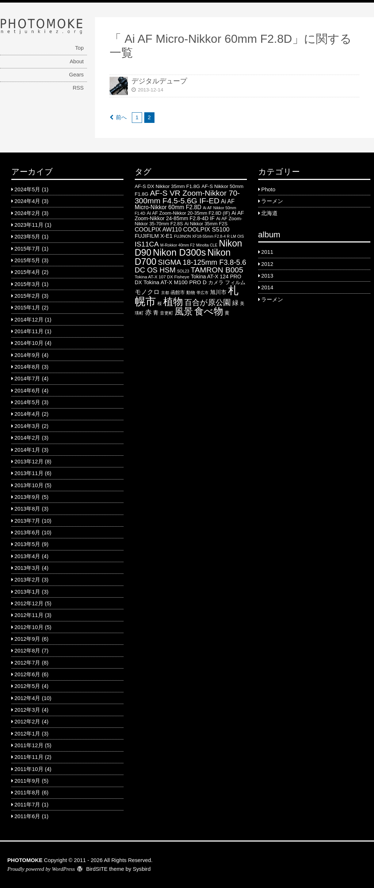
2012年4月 (28, 698)
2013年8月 (28, 509)
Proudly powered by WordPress (41, 869)
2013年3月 (28, 568)
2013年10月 (29, 485)
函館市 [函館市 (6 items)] (178, 292)
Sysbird (141, 869)
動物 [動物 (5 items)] (190, 292)
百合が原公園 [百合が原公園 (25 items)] (207, 302)
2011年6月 (28, 816)
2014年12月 (29, 320)
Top (79, 48)
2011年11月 (29, 757)
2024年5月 (28, 189)
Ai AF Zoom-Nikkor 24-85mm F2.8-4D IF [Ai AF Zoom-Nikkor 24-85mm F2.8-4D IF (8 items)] (189, 215)
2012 (267, 264)
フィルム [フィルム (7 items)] (235, 282)
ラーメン (272, 201)
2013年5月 (28, 544)
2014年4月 (28, 414)
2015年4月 (28, 272)
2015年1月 (28, 308)
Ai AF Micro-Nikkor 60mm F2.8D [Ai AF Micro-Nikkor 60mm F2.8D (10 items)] (185, 204)
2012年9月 (28, 639)
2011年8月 (28, 792)
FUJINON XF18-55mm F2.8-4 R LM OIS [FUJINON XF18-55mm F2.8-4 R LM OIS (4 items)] (209, 236)
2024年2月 (28, 213)
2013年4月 (28, 556)
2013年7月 (28, 521)
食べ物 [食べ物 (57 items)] (208, 311)
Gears (76, 75)
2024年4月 (28, 201)
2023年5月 (28, 237)
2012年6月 (28, 674)
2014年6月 (28, 391)
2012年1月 (28, 734)
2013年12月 (29, 461)
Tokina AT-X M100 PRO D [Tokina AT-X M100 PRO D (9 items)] (175, 282)
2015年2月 (28, 296)
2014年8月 (28, 367)
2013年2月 (28, 580)
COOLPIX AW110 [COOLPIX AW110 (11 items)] (158, 229)
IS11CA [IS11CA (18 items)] (147, 244)
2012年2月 (28, 722)
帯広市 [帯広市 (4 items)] (202, 292)
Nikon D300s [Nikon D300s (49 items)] (179, 252)
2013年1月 (28, 592)
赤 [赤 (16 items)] (148, 312)
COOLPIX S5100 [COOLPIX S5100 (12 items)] (206, 229)
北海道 (269, 213)
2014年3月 (28, 426)
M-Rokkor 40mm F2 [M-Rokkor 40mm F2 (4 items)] (177, 245)
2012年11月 (29, 615)
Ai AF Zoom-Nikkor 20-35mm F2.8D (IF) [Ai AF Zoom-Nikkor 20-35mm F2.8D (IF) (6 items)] (188, 213)
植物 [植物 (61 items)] (173, 301)
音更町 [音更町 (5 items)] (166, 313)
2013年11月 (29, 473)
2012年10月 (29, 627)
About (77, 61)
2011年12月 (29, 745)
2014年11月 (29, 331)
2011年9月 (28, 781)
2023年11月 (29, 225)
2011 (267, 252)
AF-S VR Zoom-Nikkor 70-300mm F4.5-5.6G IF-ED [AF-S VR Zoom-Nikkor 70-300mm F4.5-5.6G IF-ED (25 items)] (187, 197)
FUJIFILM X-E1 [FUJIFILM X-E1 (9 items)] (154, 236)
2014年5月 (28, 402)
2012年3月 (28, 710)
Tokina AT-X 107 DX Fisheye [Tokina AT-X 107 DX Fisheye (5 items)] (162, 276)
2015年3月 (28, 284)
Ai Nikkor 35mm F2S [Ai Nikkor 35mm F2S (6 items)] (206, 223)
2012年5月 (28, 686)
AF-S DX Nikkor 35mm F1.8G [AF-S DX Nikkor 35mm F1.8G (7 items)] (167, 186)
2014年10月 (29, 343)
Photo (268, 189)
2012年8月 (28, 651)
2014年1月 (28, 450)
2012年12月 (29, 603)
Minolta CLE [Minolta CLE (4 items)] (206, 245)
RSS (78, 88)
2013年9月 (28, 497)
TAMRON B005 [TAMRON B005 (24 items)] (217, 270)
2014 (267, 287)
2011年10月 (29, 769)
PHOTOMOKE (24, 860)
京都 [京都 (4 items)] (165, 292)
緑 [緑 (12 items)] (235, 303)
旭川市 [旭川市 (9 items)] (218, 292)
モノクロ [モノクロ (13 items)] (147, 292)
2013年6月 (28, 532)
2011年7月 (28, 805)
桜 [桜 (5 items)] (159, 303)
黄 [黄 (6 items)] (227, 313)
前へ (121, 117)
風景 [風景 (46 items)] (184, 311)
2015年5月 (28, 260)
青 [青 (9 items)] (156, 312)
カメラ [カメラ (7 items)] (216, 282)
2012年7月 (28, 663)
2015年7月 (28, 249)
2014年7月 (28, 378)
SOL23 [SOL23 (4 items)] (183, 271)
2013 (267, 276)
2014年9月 (28, 355)
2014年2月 (28, 438)
